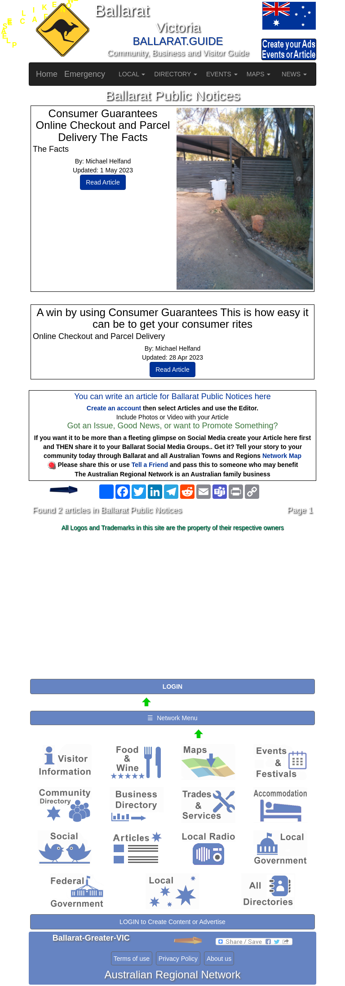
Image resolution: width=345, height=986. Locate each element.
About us (219, 958)
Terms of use (132, 958)
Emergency (84, 74)
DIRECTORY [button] (175, 74)
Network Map (281, 455)
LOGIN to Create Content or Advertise (172, 921)
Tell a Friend (150, 464)
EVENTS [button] (222, 74)
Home (47, 74)
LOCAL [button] (132, 74)
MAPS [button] (259, 74)
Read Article (102, 182)
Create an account (114, 408)
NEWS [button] (294, 74)
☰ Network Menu (172, 718)
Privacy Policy (178, 958)
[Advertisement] (172, 606)
